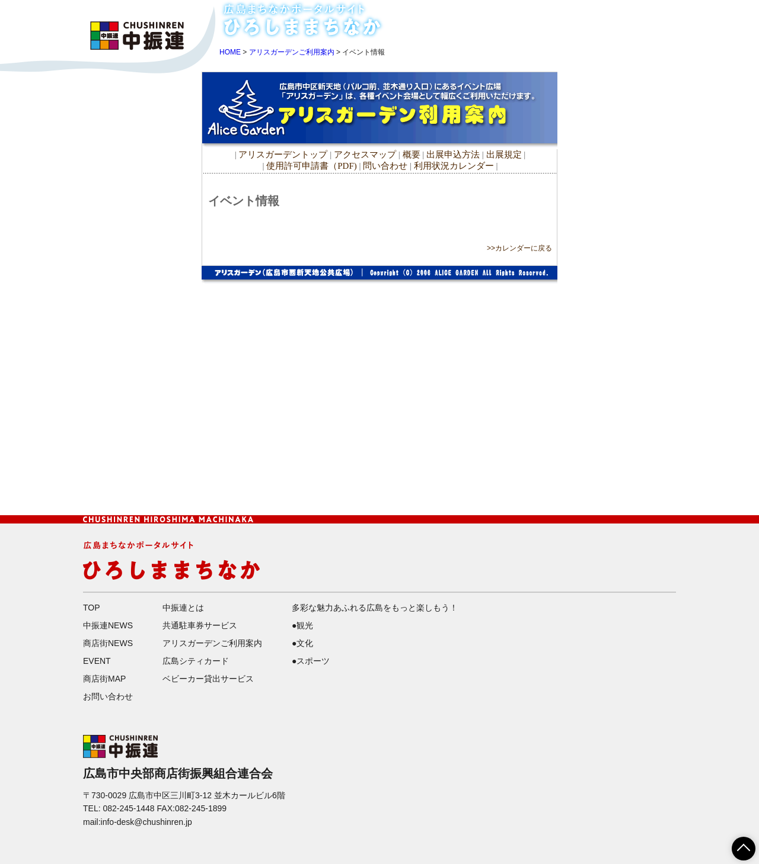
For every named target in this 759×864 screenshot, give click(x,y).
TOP (91, 607)
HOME (509, 13)
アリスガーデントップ (282, 154)
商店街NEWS (632, 13)
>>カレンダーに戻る (519, 248)
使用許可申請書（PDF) (311, 166)
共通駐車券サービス (199, 625)
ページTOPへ (736, 844)
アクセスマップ (366, 154)
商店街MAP (567, 29)
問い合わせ (385, 166)
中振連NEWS (563, 13)
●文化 (302, 643)
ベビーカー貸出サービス (208, 678)
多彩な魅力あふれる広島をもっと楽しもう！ (375, 607)
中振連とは (183, 607)
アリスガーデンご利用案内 (291, 52)
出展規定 (504, 154)
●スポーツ (311, 661)
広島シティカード (195, 661)
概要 (411, 154)
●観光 (302, 625)
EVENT (514, 29)
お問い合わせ (632, 29)
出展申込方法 (453, 154)
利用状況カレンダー (454, 166)
